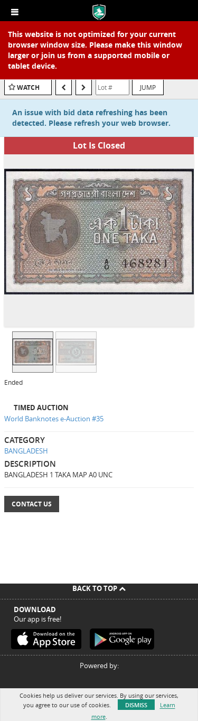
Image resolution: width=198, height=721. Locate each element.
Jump (148, 87)
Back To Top (99, 588)
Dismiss (136, 705)
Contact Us (32, 504)
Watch (28, 87)
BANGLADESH (26, 451)
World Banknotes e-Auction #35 (53, 418)
